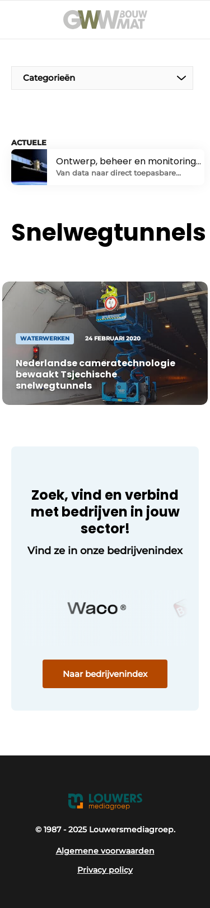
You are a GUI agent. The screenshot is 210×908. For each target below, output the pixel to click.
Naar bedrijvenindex (105, 674)
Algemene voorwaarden (105, 851)
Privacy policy (105, 870)
